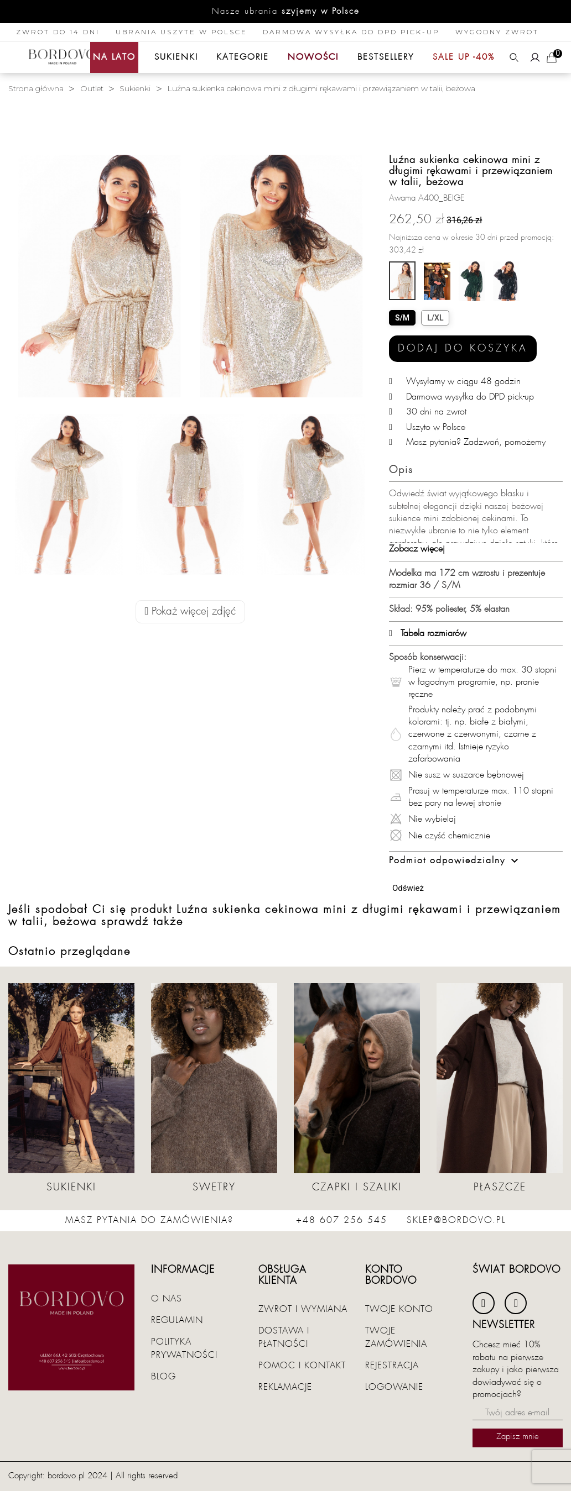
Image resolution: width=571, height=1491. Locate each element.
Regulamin (177, 1320)
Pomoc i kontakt (302, 1366)
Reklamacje (285, 1387)
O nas (166, 1299)
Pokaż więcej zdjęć (190, 611)
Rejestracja (392, 1366)
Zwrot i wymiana (302, 1309)
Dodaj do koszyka (463, 348)
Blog (163, 1377)
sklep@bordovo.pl (456, 1220)
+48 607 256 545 (341, 1220)
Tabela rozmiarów (427, 633)
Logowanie (394, 1387)
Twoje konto (399, 1309)
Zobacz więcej (417, 549)
